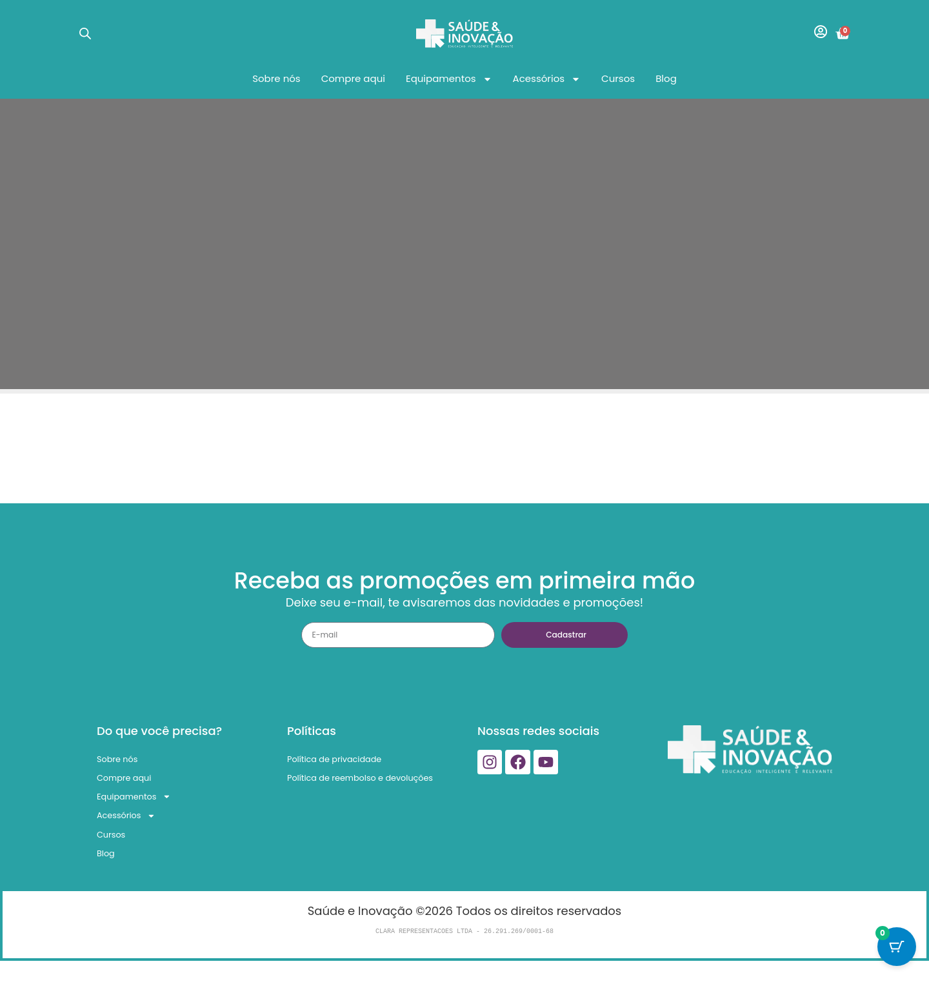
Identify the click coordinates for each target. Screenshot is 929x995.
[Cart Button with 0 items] (896, 962)
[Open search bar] (85, 33)
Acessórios (547, 79)
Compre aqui (353, 78)
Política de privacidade (353, 762)
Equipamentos (449, 79)
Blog (666, 78)
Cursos (618, 78)
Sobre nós (276, 78)
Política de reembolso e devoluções (355, 793)
